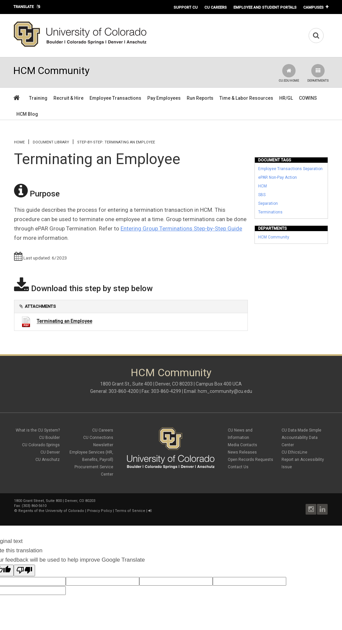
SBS (262, 194)
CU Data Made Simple (301, 430)
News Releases (242, 452)
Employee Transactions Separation (290, 168)
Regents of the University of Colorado (51, 511)
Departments (318, 73)
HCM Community (273, 237)
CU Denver (50, 452)
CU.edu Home (289, 73)
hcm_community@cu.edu (225, 391)
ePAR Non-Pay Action (277, 177)
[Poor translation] (24, 570)
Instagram (311, 509)
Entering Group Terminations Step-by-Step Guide (181, 228)
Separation (268, 203)
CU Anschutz (47, 459)
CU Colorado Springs (41, 445)
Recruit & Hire (68, 98)
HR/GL (286, 98)
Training (38, 98)
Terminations (270, 212)
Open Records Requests (250, 459)
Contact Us (238, 467)
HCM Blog (27, 114)
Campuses (313, 7)
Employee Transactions (115, 98)
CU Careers (215, 7)
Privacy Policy (99, 511)
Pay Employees (164, 98)
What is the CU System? (38, 430)
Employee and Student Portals (265, 7)
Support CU (186, 7)
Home (19, 142)
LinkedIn (322, 509)
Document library (51, 142)
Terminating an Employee (64, 321)
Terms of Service (130, 511)
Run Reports (200, 98)
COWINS (308, 98)
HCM (262, 186)
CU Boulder (49, 437)
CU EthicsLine (294, 452)
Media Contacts (242, 445)
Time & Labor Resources (246, 98)
